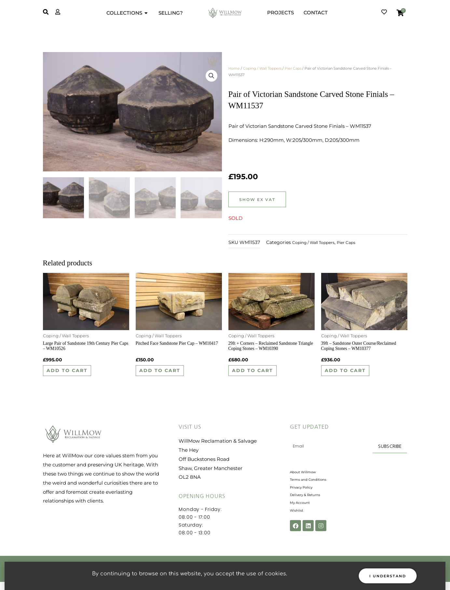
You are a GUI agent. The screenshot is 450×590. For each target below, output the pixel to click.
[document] (225, 295)
